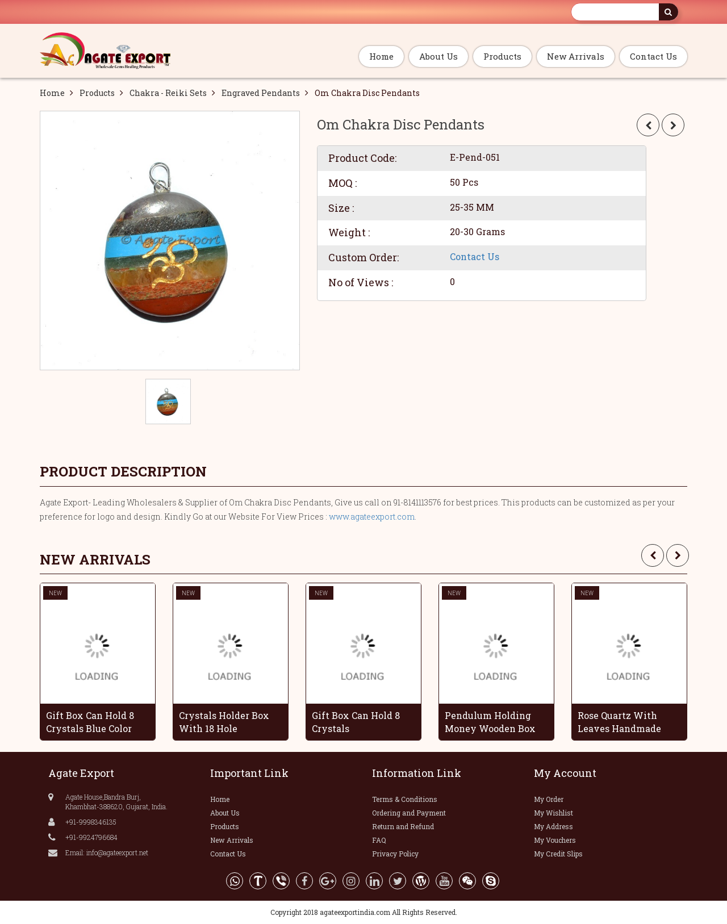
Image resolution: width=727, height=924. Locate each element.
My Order (548, 799)
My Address (553, 826)
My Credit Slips (558, 853)
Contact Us (653, 56)
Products (502, 56)
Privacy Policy (395, 853)
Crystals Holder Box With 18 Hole (224, 721)
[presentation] (652, 555)
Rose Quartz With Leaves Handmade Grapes (619, 721)
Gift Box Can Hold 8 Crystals (356, 721)
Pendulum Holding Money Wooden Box (490, 721)
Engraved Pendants (261, 92)
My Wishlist (553, 812)
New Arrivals (575, 56)
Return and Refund (403, 826)
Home (381, 56)
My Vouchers (555, 839)
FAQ (379, 839)
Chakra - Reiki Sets (168, 92)
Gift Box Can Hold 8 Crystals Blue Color (90, 721)
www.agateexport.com (372, 516)
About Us (438, 56)
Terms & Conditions (404, 799)
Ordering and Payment (409, 812)
